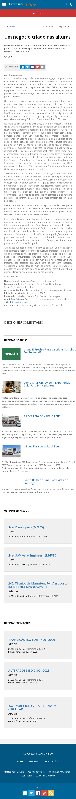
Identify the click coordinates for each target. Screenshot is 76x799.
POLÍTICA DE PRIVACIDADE (59, 772)
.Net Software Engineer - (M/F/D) (32, 555)
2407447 (38, 560)
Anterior (48, 26)
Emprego (34, 761)
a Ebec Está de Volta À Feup (42, 416)
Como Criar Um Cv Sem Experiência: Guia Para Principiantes (47, 384)
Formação (51, 761)
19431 (38, 676)
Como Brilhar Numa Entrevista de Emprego (46, 481)
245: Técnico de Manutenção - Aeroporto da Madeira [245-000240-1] (38, 585)
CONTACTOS (27, 776)
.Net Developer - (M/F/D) (26, 527)
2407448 (38, 532)
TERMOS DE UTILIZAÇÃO (14, 772)
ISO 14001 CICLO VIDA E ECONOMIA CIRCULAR (33, 707)
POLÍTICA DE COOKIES (37, 772)
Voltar (11, 26)
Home (20, 761)
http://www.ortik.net (20, 302)
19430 (38, 713)
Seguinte (64, 26)
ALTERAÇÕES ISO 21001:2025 (28, 670)
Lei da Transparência (45, 776)
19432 (38, 645)
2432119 (38, 589)
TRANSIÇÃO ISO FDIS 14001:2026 (31, 640)
